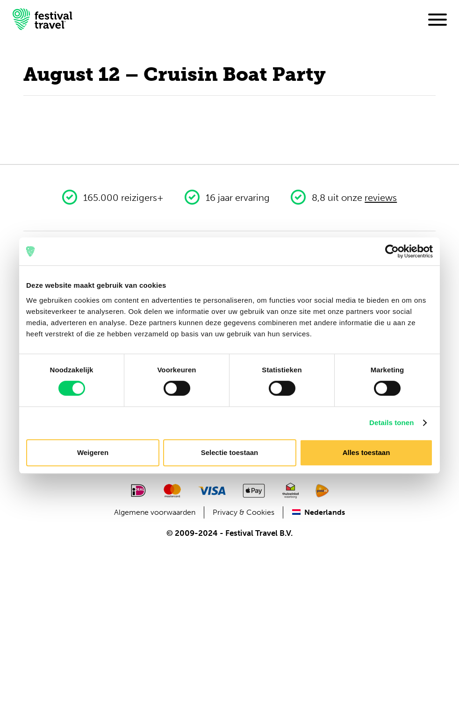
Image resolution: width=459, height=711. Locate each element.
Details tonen (391, 423)
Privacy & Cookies (243, 512)
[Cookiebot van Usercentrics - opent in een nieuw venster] (392, 251)
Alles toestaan (366, 452)
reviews (381, 197)
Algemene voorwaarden (154, 512)
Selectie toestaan (229, 452)
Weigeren (92, 452)
